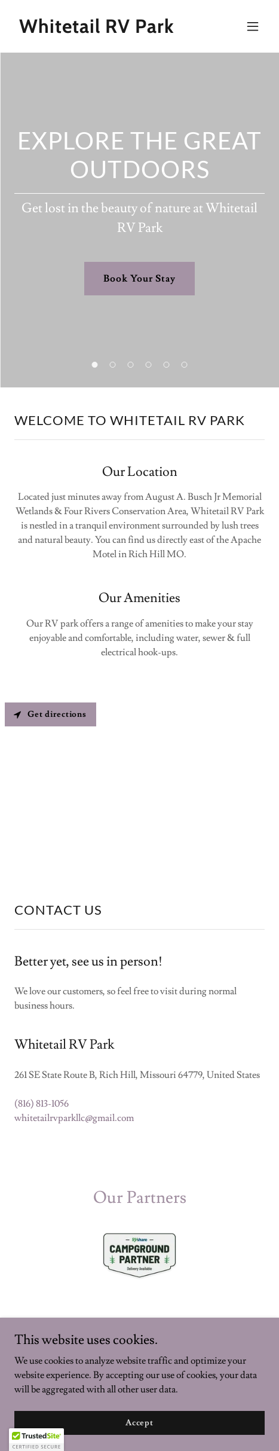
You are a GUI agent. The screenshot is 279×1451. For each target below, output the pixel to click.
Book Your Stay (139, 279)
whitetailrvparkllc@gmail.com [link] (74, 1118)
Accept (139, 1422)
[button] (253, 26)
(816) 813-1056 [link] (41, 1104)
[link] (102, 30)
